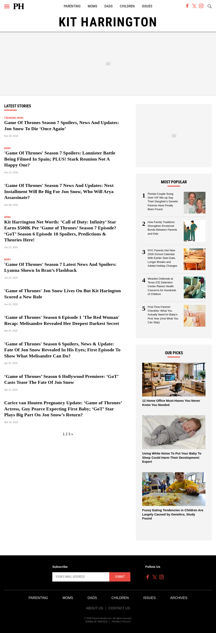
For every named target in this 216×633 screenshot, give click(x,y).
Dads (108, 6)
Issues (147, 6)
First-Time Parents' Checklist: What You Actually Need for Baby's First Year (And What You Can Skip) (163, 314)
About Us (94, 608)
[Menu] (6, 6)
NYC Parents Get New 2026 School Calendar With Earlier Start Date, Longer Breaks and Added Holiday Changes (162, 258)
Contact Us (119, 608)
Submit (120, 577)
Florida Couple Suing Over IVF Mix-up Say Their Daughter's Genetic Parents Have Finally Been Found (163, 201)
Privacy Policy (121, 621)
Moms (92, 6)
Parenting (72, 6)
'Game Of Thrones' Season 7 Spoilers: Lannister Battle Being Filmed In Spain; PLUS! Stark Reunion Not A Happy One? (59, 159)
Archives (179, 598)
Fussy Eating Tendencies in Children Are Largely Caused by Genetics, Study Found (172, 514)
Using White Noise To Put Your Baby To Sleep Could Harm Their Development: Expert (171, 457)
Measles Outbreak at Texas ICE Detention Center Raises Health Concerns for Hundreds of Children (162, 286)
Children (127, 6)
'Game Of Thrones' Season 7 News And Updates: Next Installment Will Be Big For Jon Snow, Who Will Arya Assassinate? (59, 191)
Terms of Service (96, 621)
